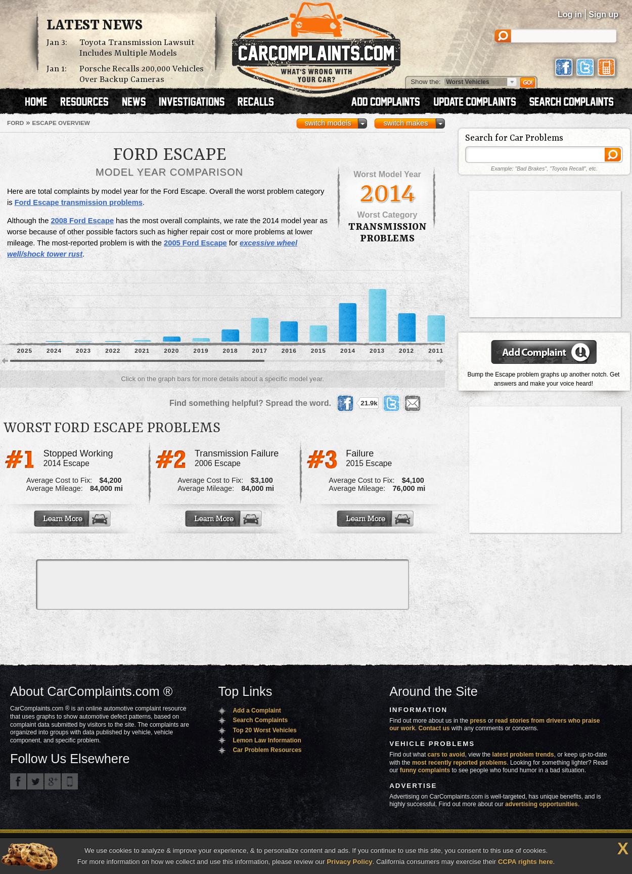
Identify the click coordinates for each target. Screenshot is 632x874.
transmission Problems (387, 233)
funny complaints (425, 770)
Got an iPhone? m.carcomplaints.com (70, 781)
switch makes (406, 123)
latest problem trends (523, 754)
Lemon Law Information (267, 740)
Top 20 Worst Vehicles (264, 730)
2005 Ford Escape (195, 243)
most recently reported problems (459, 762)
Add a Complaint (257, 710)
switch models (327, 123)
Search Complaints (260, 720)
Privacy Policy (349, 861)
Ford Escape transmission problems (79, 202)
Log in (570, 14)
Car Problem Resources (267, 750)
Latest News (95, 26)
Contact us (434, 728)
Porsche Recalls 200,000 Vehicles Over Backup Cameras (141, 74)
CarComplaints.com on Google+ (52, 781)
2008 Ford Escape (82, 221)
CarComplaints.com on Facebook (18, 781)
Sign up (603, 14)
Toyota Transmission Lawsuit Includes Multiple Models (137, 48)
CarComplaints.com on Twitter (35, 781)
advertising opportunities (541, 804)
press (478, 720)
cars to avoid (446, 754)
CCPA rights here (525, 861)
